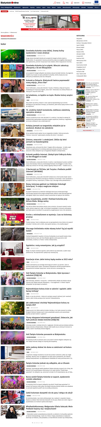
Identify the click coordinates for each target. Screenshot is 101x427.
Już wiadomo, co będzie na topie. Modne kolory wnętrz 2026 (49, 96)
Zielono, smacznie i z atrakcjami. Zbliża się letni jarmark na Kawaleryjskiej (46, 141)
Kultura (38, 7)
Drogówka (79, 67)
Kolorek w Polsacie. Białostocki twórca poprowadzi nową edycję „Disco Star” (47, 81)
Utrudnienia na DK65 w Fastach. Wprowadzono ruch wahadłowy (92, 118)
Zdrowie (83, 7)
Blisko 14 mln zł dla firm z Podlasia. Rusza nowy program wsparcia (93, 91)
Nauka (59, 7)
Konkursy (12, 11)
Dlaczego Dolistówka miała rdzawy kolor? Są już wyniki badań (49, 230)
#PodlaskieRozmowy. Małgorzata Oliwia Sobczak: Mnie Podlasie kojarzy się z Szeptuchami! (49, 407)
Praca (48, 7)
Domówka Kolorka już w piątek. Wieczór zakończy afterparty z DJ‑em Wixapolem (47, 66)
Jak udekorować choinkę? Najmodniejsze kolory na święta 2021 (47, 304)
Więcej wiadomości (87, 130)
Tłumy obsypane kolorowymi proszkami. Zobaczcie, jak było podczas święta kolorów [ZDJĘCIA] (49, 318)
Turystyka (90, 7)
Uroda (78, 56)
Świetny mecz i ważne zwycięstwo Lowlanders (92, 104)
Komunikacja (86, 3)
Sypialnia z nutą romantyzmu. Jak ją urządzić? (45, 245)
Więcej (97, 7)
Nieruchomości (67, 7)
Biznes (54, 7)
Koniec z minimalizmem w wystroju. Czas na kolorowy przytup (49, 216)
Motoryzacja (76, 7)
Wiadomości (17, 7)
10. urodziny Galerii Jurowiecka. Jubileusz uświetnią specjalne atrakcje (48, 111)
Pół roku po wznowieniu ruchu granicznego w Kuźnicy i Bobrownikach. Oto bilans (92, 84)
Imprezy (56, 3)
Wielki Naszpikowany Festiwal (22, 11)
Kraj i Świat (80, 74)
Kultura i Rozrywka (31, 55)
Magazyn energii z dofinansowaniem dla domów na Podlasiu (91, 124)
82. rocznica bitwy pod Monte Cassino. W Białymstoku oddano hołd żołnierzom (93, 98)
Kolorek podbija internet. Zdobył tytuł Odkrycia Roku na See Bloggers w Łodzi (48, 155)
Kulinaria (79, 71)
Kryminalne (80, 65)
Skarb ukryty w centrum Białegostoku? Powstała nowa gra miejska (92, 111)
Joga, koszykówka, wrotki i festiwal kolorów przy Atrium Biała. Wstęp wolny (46, 200)
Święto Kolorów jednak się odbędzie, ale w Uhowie (47, 363)
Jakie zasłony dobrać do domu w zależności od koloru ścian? (49, 348)
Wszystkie (79, 38)
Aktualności (29, 130)
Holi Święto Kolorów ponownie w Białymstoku (45, 334)
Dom (28, 100)
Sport (43, 7)
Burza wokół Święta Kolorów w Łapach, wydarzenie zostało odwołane (48, 378)
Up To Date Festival (34, 11)
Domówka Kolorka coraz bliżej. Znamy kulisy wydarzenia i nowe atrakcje (45, 52)
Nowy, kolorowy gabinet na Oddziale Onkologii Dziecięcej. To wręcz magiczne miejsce (46, 185)
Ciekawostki (80, 76)
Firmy (65, 3)
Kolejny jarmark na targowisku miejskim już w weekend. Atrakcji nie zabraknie (45, 127)
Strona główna (5, 32)
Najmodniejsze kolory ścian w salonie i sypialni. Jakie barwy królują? (48, 290)
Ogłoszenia (75, 3)
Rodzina (79, 58)
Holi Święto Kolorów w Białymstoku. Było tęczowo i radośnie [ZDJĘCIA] (48, 274)
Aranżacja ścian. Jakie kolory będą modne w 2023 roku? (49, 259)
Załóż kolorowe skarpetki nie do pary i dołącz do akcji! (49, 393)
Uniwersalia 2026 (44, 11)
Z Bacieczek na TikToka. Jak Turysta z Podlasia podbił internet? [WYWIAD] (48, 170)
